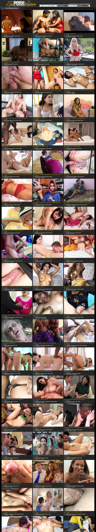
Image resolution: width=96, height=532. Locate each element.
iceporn (73, 486)
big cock (14, 120)
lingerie (47, 92)
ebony (45, 457)
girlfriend (9, 148)
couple (73, 92)
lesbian (39, 457)
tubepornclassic (43, 318)
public (45, 317)
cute (16, 429)
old (16, 345)
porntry (74, 430)
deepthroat (73, 204)
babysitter (44, 345)
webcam (14, 457)
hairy (17, 401)
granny (14, 345)
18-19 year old (6, 120)
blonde (80, 457)
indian (80, 148)
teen (79, 373)
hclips (42, 149)
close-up (8, 92)
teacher (18, 232)
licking (50, 260)
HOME (42, 5)
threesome (44, 92)
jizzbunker (73, 93)
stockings (40, 92)
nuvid (42, 261)
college (20, 120)
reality (12, 485)
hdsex (42, 93)
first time (5, 92)
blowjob (17, 120)
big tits (77, 148)
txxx (11, 177)
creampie (40, 148)
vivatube (11, 458)
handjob (50, 120)
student (46, 204)
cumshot (18, 204)
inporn (42, 430)
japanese (44, 232)
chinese (70, 401)
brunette (20, 148)
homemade (13, 92)
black (47, 457)
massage (17, 176)
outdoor (8, 345)
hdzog (42, 205)
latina (70, 92)
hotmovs (73, 149)
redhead (11, 176)
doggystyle (37, 120)
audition (12, 373)
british (81, 429)
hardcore (8, 373)
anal (77, 373)
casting (77, 457)
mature (76, 401)
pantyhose (17, 260)
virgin (12, 429)
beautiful (71, 148)
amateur (16, 92)
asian (79, 401)
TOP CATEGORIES (50, 5)
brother (39, 317)
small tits (67, 120)
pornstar (8, 232)
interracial (5, 148)
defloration (37, 260)
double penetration (38, 401)
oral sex (15, 373)
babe (14, 429)
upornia (11, 205)
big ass (19, 92)
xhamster (11, 93)
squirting (52, 401)
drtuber (11, 121)
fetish (15, 401)
